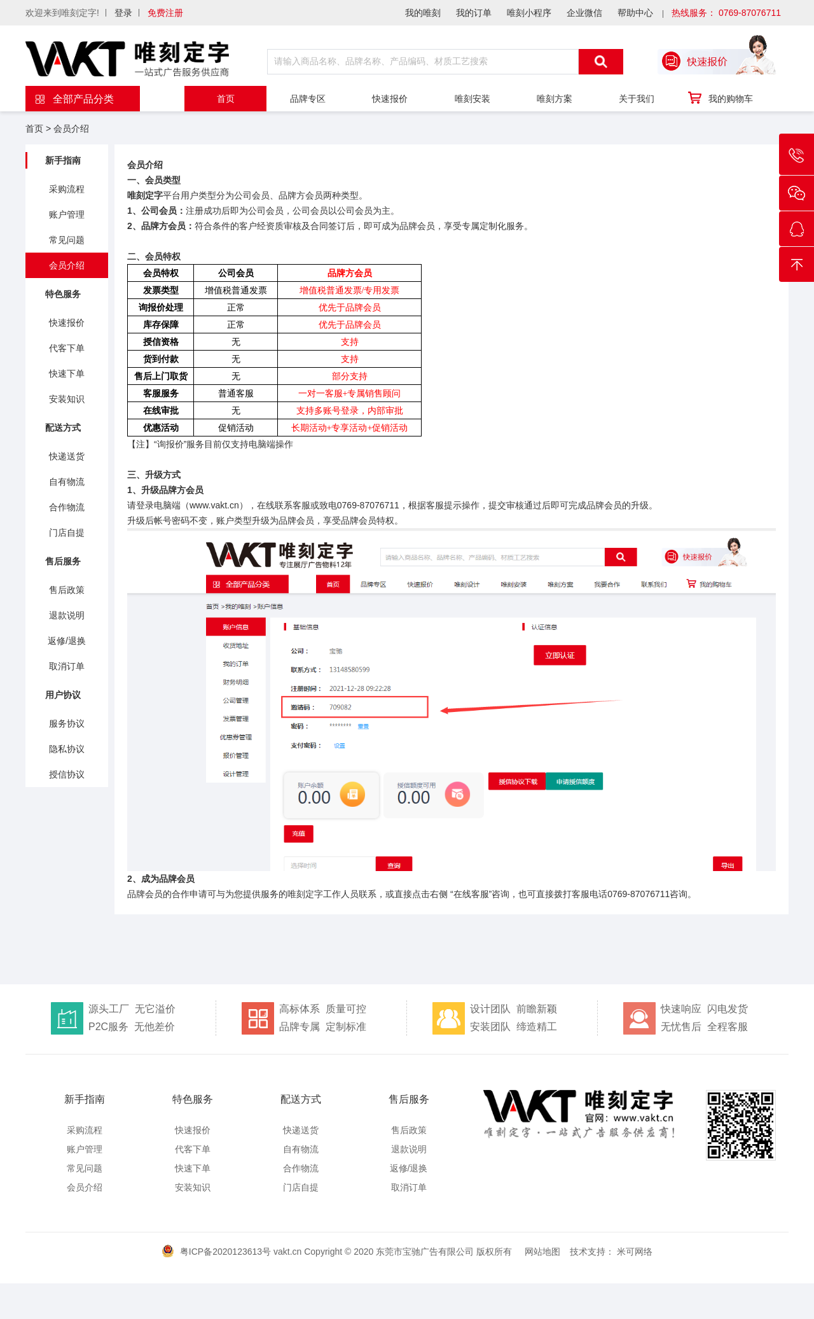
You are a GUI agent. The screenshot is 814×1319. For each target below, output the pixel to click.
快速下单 (67, 373)
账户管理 (67, 214)
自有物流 (67, 482)
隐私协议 (67, 749)
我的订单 (474, 13)
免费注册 (165, 13)
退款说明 (67, 615)
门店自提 (67, 532)
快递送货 (67, 456)
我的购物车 (720, 98)
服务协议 (67, 723)
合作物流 (67, 507)
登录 (123, 13)
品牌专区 (308, 99)
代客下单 (67, 348)
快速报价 (390, 99)
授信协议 (67, 774)
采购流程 (67, 189)
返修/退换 (67, 641)
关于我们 (636, 99)
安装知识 (67, 399)
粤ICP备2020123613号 (225, 1251)
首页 (226, 99)
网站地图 (542, 1251)
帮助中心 (635, 13)
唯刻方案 (554, 99)
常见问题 (67, 240)
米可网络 (634, 1251)
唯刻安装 (472, 99)
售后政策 (67, 590)
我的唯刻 (423, 13)
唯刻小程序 (529, 13)
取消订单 (67, 666)
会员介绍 (71, 128)
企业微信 (584, 13)
